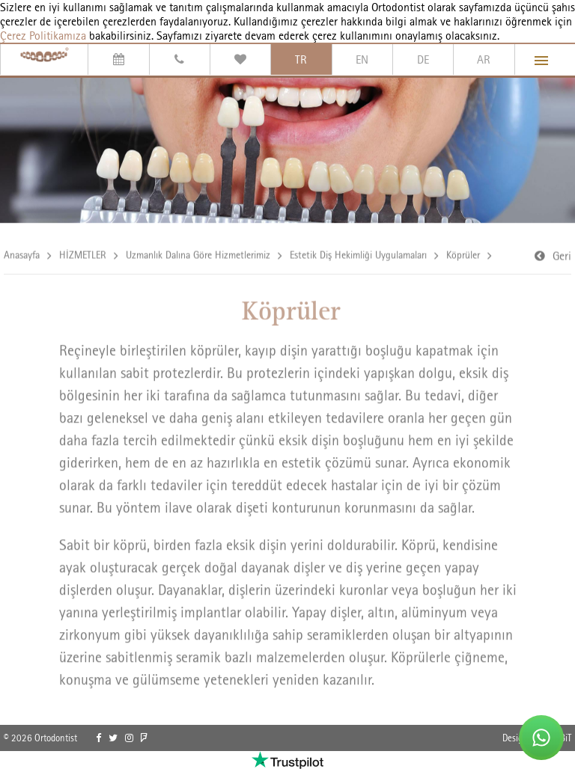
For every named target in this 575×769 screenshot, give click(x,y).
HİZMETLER (82, 256)
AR (483, 59)
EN (362, 59)
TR (301, 59)
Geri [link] (562, 257)
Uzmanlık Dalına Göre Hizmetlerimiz (198, 256)
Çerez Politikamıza (43, 35)
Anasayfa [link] (22, 256)
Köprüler (463, 256)
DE (423, 59)
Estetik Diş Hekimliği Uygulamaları (358, 256)
